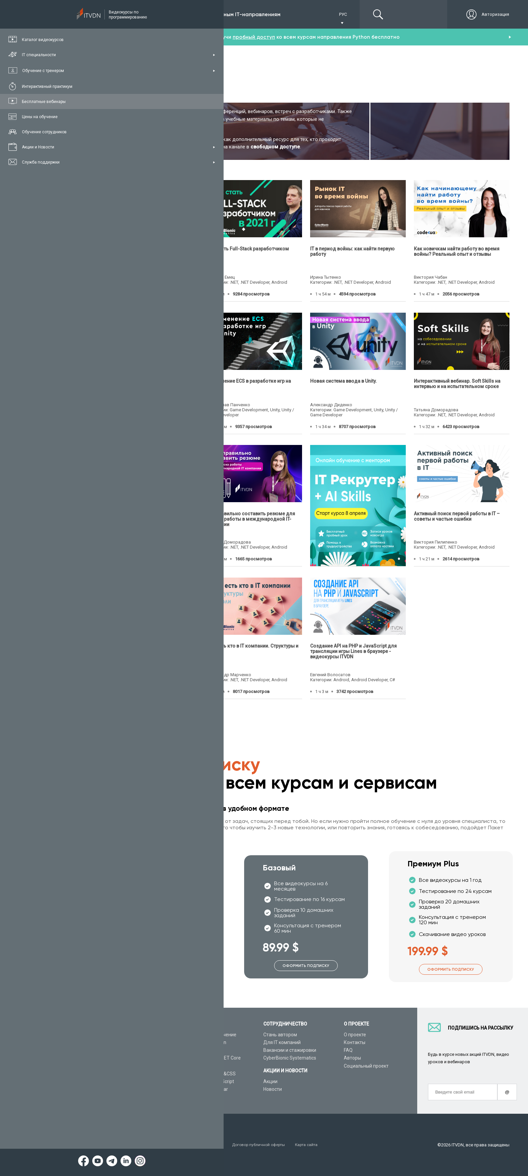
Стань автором (280, 1034)
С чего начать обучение (209, 1034)
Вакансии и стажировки (289, 1050)
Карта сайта (321, 1144)
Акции (270, 1081)
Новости (272, 1089)
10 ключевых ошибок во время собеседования (138, 383)
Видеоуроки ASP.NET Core (212, 1058)
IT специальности (122, 1050)
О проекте (355, 1034)
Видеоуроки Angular (205, 1089)
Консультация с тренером (132, 1034)
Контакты (354, 1042)
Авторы (352, 1058)
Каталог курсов (120, 1042)
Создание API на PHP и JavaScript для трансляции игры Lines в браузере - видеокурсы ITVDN (353, 651)
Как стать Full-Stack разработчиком (247, 248)
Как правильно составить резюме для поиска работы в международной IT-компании (250, 519)
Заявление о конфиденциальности (195, 1144)
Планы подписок (121, 1058)
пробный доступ (254, 37)
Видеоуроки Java (202, 1066)
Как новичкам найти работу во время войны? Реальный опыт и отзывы (456, 251)
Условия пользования (126, 1144)
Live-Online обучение (125, 1073)
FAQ (348, 1050)
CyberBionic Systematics (289, 1058)
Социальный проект (366, 1066)
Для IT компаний (282, 1042)
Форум (110, 1097)
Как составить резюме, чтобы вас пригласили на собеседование (142, 648)
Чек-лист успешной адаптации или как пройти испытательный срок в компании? (148, 519)
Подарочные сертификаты (132, 1066)
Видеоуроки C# (200, 1050)
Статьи (111, 1089)
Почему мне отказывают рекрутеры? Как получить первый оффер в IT (150, 251)
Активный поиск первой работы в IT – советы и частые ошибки (457, 516)
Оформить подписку (161, 965)
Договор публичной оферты (270, 1144)
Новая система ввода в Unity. (343, 381)
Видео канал (117, 1081)
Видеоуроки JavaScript (208, 1081)
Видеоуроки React (203, 1097)
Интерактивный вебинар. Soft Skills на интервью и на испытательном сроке (457, 383)
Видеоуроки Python (204, 1042)
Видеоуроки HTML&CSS (209, 1073)
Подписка (126, 14)
